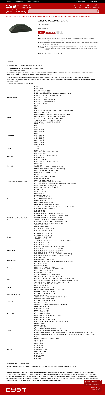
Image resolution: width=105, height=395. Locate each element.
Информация (20, 11)
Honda (57, 16)
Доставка (36, 1)
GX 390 (63, 16)
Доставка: (41, 47)
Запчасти (24, 16)
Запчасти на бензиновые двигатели (41, 16)
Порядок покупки (19, 1)
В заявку (41, 32)
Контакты (8, 1)
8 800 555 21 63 (94, 1)
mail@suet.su (81, 1)
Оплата (29, 1)
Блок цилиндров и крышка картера (79, 16)
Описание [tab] (10, 61)
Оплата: (40, 42)
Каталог (9, 11)
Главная (8, 16)
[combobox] (63, 11)
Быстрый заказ (50, 32)
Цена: (39, 38)
